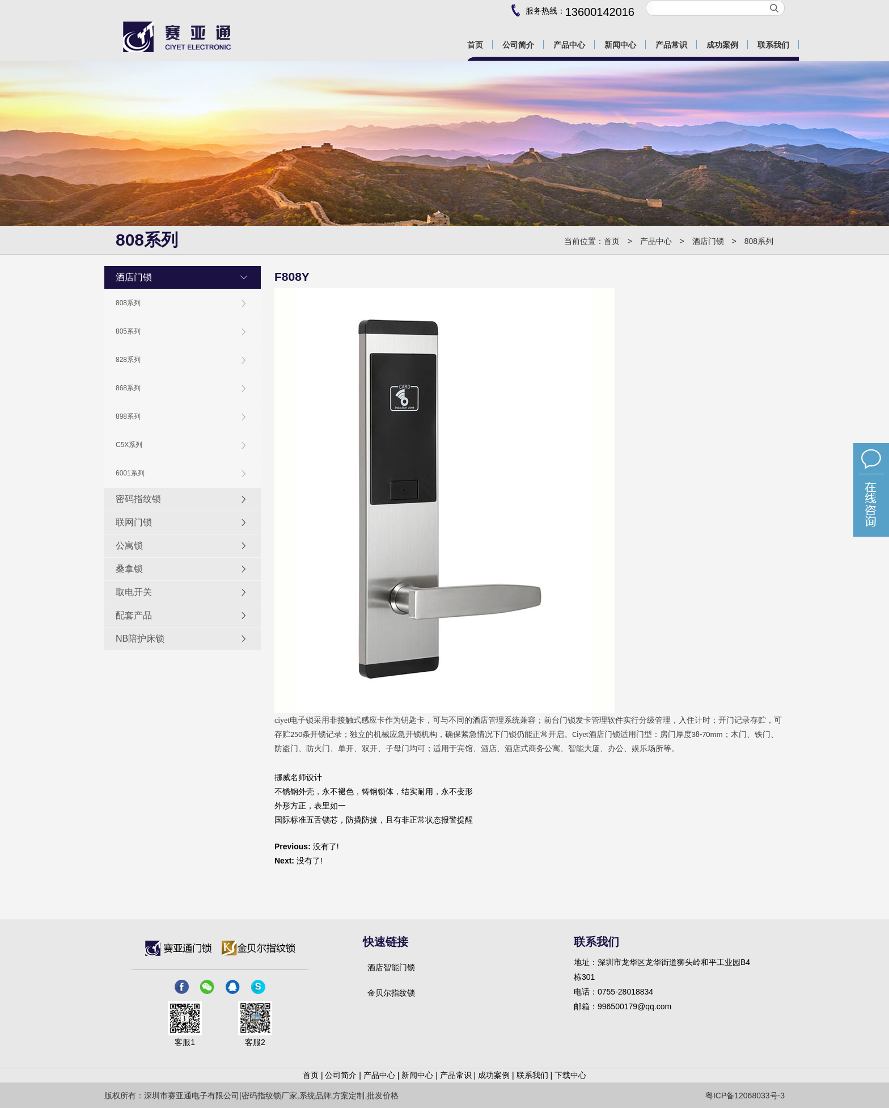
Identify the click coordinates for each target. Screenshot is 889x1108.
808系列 (758, 241)
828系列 (181, 360)
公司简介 (341, 1075)
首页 (612, 241)
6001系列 (181, 473)
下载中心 (570, 1075)
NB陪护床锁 (181, 638)
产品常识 (456, 1075)
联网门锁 (181, 522)
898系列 (181, 417)
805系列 (181, 332)
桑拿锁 (181, 569)
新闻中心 (417, 1075)
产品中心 (656, 241)
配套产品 (181, 615)
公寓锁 (181, 545)
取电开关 (181, 592)
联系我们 (532, 1075)
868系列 (181, 388)
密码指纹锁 (181, 499)
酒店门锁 (708, 241)
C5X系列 (181, 445)
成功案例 (494, 1075)
